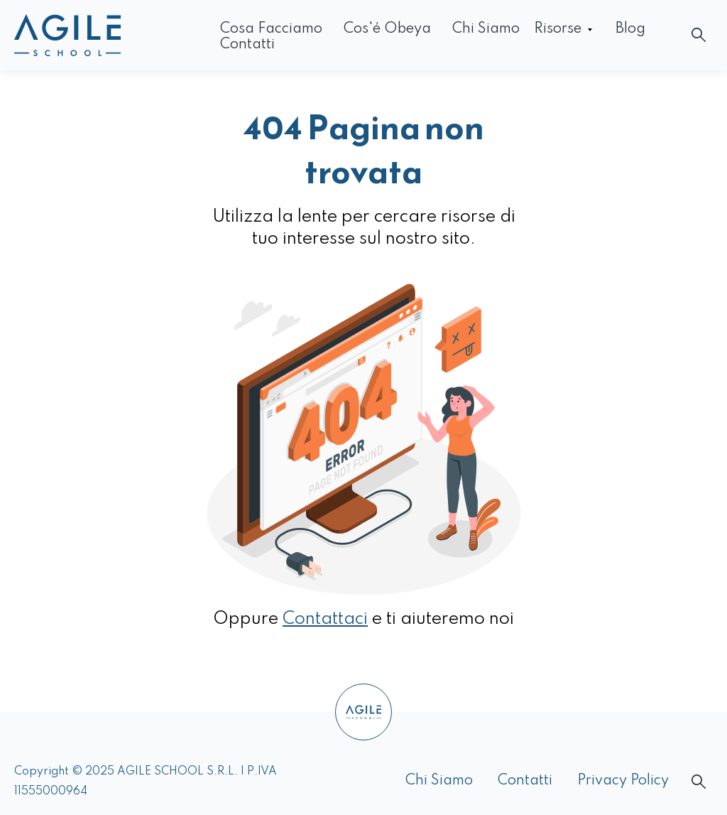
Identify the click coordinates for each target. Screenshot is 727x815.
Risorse (557, 29)
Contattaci (325, 619)
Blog (630, 29)
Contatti (247, 45)
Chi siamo (486, 29)
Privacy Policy (623, 781)
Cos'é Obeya (387, 29)
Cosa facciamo (271, 29)
